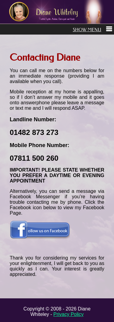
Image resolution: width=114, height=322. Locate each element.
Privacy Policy (69, 314)
